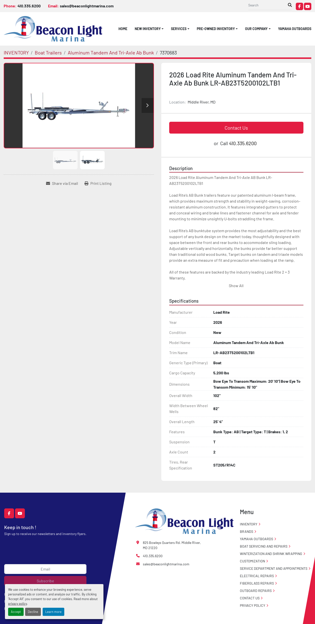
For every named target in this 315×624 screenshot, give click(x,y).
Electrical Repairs (257, 576)
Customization (252, 561)
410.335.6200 (29, 5)
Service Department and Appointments (273, 568)
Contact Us (236, 128)
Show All (236, 285)
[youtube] (307, 6)
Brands (246, 531)
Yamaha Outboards (294, 29)
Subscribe (45, 580)
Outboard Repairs (256, 591)
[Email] (45, 569)
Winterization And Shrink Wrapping (271, 554)
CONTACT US (250, 598)
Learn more (53, 612)
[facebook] (299, 6)
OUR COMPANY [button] (256, 29)
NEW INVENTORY (148, 29)
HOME (122, 29)
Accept (16, 612)
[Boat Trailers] (48, 52)
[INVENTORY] (16, 52)
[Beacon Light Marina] (184, 521)
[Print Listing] (98, 183)
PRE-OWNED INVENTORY (216, 29)
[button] (149, 28)
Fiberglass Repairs (257, 583)
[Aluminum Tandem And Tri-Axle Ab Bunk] (111, 52)
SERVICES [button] (178, 29)
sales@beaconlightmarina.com (87, 5)
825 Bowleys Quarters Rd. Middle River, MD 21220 (172, 545)
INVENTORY (248, 524)
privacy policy (17, 604)
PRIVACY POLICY (252, 605)
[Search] (268, 5)
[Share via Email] (62, 183)
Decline (33, 612)
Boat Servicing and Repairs (263, 546)
